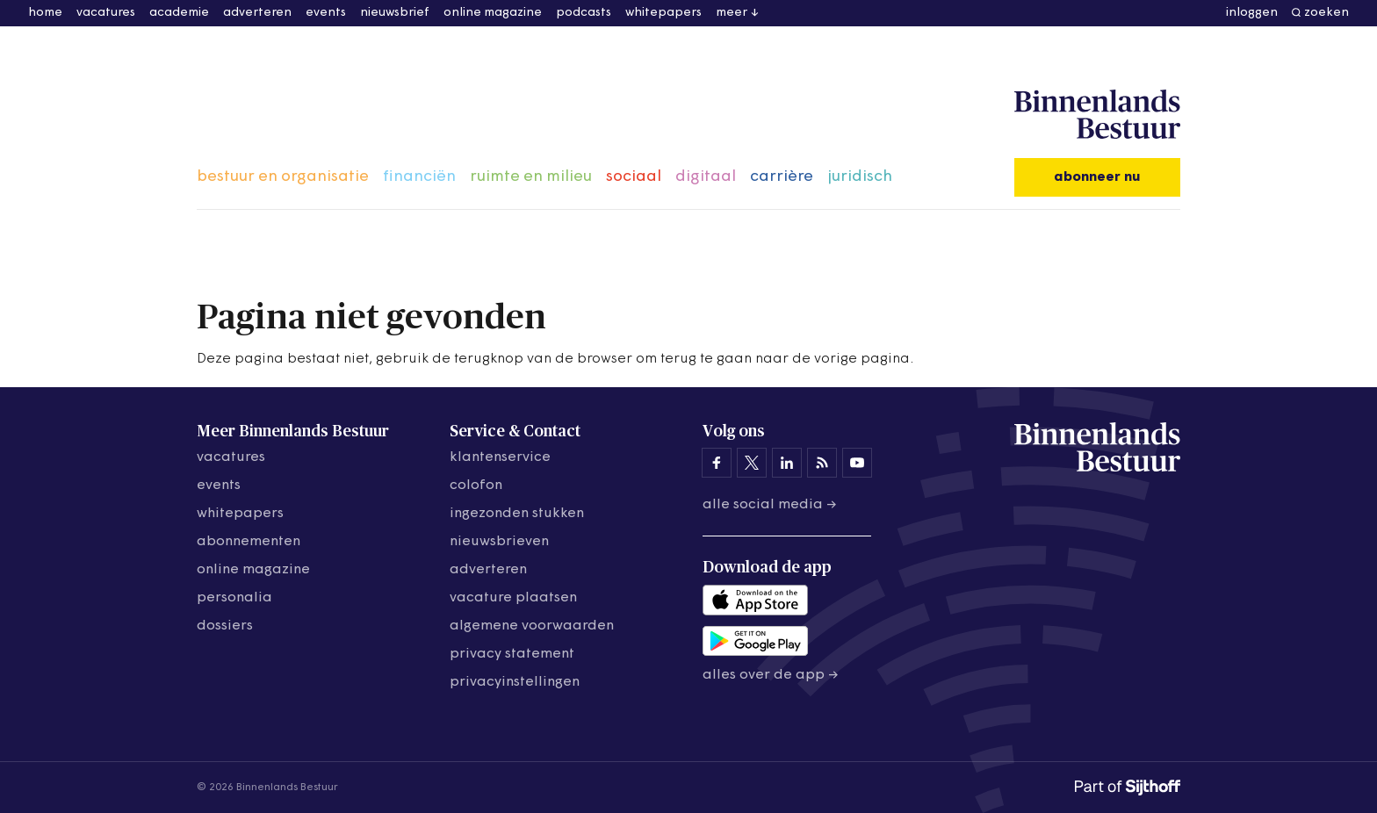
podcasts (583, 12)
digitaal (705, 177)
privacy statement (512, 654)
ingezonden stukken (517, 514)
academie (179, 12)
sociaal (633, 177)
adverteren (257, 12)
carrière (781, 177)
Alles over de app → (771, 675)
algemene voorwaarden (532, 626)
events (326, 12)
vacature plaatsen (513, 598)
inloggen (1252, 12)
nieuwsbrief (394, 12)
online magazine (492, 12)
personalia (234, 598)
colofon (476, 485)
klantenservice (500, 457)
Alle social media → (770, 505)
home (45, 12)
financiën (419, 177)
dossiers (225, 626)
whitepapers (663, 12)
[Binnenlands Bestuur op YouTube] (857, 463)
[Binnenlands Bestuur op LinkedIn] (787, 463)
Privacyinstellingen (515, 682)
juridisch (859, 177)
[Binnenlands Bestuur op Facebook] (717, 463)
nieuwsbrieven (499, 542)
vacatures (105, 12)
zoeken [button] (1326, 12)
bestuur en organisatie (283, 177)
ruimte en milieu (531, 177)
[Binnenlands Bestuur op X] (752, 463)
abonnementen (248, 542)
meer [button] (731, 12)
